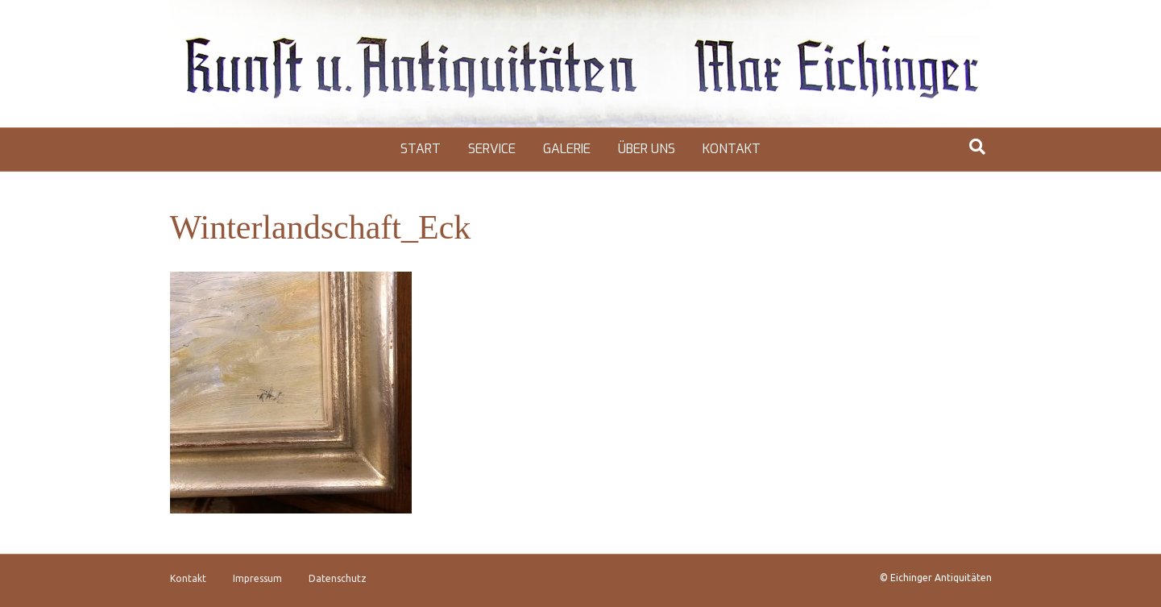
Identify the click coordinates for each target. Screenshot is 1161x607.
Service (492, 148)
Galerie (567, 148)
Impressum (257, 578)
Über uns (646, 148)
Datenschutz (338, 578)
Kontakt (732, 148)
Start (420, 148)
